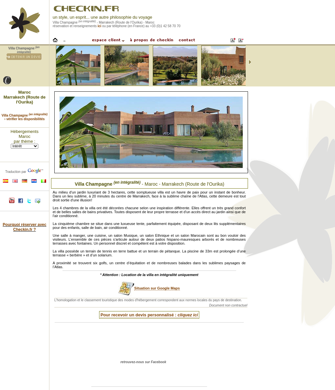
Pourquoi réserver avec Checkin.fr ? (24, 227)
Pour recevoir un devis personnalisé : (149, 314)
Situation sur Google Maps (157, 288)
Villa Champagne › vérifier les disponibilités (25, 117)
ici (99, 26)
